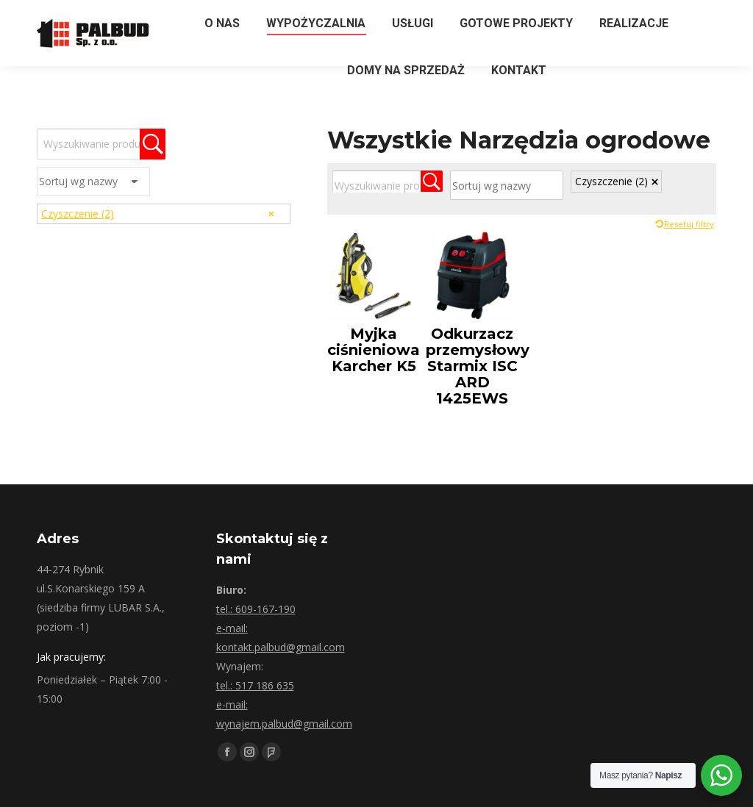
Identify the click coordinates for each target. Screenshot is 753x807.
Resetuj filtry (689, 223)
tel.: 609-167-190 (256, 609)
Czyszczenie (611, 181)
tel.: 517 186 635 (255, 685)
